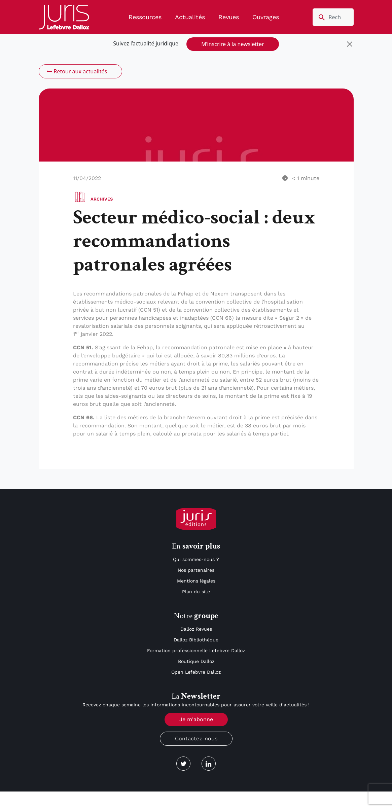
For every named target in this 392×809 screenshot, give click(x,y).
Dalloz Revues (196, 629)
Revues (228, 17)
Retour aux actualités (76, 71)
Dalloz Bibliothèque (196, 639)
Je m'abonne (196, 719)
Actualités (190, 17)
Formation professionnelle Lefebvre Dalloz (196, 650)
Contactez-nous (196, 738)
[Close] (350, 44)
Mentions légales (196, 581)
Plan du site (196, 591)
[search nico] (333, 17)
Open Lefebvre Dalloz (196, 672)
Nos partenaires (196, 570)
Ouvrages (265, 17)
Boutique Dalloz (196, 661)
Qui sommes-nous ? (196, 559)
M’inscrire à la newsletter (232, 44)
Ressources (145, 17)
